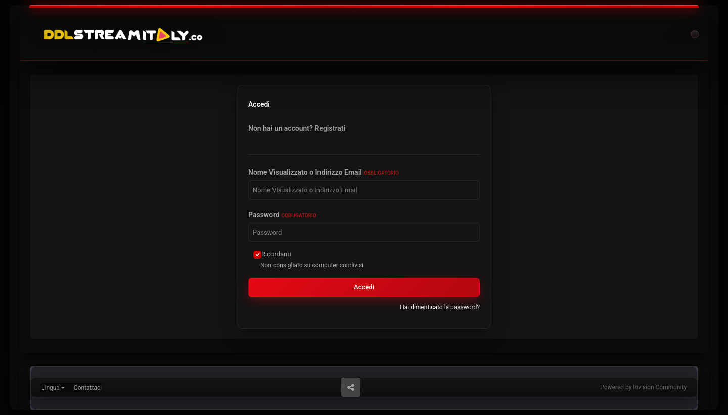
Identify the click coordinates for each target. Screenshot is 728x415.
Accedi (364, 287)
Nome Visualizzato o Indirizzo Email (323, 172)
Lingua (53, 387)
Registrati (329, 128)
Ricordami (276, 254)
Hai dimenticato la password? (440, 307)
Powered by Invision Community (643, 387)
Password (282, 215)
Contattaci (88, 387)
